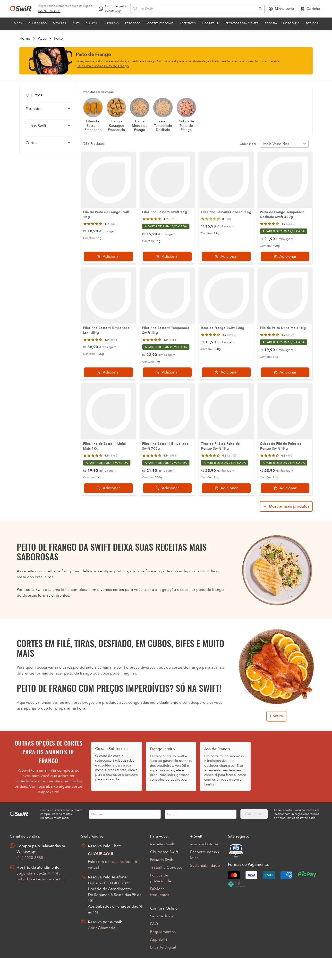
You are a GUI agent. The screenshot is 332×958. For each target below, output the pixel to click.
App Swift (158, 939)
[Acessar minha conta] (281, 8)
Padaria (271, 23)
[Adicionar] (108, 256)
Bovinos (59, 23)
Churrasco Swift (164, 852)
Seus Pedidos (161, 916)
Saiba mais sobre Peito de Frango (103, 66)
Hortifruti (210, 23)
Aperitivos (188, 23)
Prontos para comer (241, 23)
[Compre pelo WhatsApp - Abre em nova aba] (113, 9)
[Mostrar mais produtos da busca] (286, 506)
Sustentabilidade (205, 865)
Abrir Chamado (102, 928)
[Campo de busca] (194, 8)
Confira (276, 716)
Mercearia (291, 23)
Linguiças (111, 23)
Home (24, 38)
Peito (58, 38)
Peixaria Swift (161, 859)
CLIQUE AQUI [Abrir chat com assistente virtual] (100, 854)
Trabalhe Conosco (166, 867)
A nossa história (204, 844)
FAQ (154, 924)
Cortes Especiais (160, 23)
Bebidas (312, 23)
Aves (76, 23)
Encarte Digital (163, 947)
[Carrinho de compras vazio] (310, 8)
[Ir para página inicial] (21, 9)
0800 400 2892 (117, 883)
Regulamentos (163, 931)
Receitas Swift (162, 844)
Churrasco (37, 23)
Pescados (133, 23)
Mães (18, 23)
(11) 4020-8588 (30, 857)
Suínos (91, 23)
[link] (49, 11)
